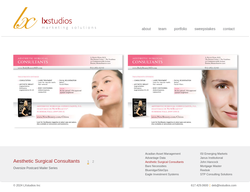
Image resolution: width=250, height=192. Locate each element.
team (162, 29)
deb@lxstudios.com (224, 185)
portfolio (180, 29)
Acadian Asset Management (163, 153)
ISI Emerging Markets (214, 153)
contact (229, 29)
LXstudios (55, 18)
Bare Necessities (156, 166)
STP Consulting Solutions (216, 174)
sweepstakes (205, 29)
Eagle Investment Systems (162, 174)
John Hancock (209, 161)
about (146, 29)
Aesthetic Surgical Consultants (164, 161)
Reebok (205, 170)
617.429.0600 (199, 185)
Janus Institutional (211, 157)
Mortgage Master (211, 166)
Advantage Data (155, 157)
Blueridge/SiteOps (156, 170)
